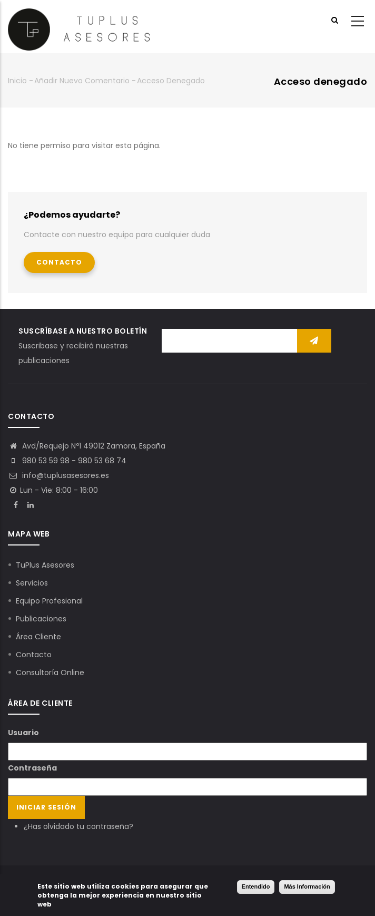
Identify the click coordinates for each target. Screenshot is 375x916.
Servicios (32, 583)
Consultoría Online (50, 672)
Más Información (307, 887)
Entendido (256, 887)
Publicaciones (41, 618)
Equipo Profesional (49, 601)
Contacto (59, 262)
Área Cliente (38, 636)
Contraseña (32, 768)
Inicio (17, 80)
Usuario (23, 732)
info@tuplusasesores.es (58, 475)
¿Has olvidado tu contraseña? (78, 826)
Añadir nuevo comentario (82, 80)
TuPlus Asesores (45, 565)
